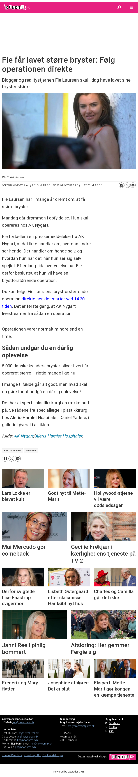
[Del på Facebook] (121, 185)
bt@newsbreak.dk (29, 733)
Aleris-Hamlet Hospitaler (58, 436)
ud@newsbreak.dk (23, 722)
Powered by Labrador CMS (69, 771)
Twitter (113, 727)
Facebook (114, 723)
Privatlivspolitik (32, 755)
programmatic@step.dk (81, 726)
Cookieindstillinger (52, 755)
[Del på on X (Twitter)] (127, 185)
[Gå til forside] (17, 7)
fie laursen (12, 450)
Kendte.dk (16, 755)
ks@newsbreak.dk (27, 740)
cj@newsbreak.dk (28, 736)
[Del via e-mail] (133, 185)
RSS (111, 731)
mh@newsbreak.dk (41, 743)
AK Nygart (23, 436)
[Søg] (119, 7)
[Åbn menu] (131, 7)
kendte (31, 450)
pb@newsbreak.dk (25, 747)
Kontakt (6, 755)
